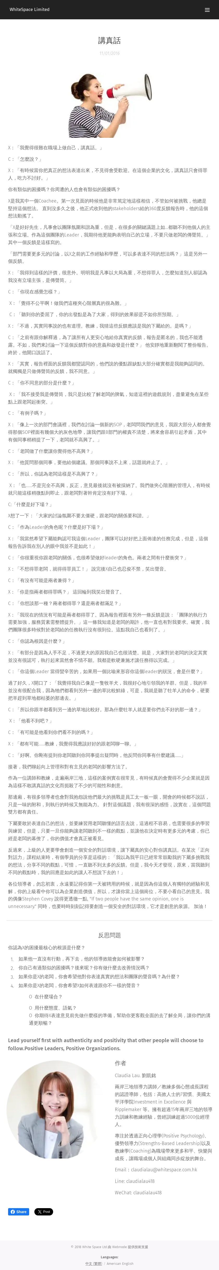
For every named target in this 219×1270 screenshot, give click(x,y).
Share (19, 1212)
